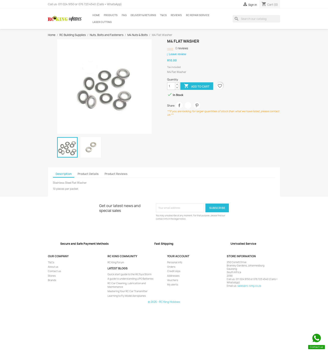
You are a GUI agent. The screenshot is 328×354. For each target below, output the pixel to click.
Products (111, 15)
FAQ (124, 15)
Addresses (173, 276)
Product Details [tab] (88, 174)
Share (179, 105)
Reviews (176, 15)
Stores (52, 276)
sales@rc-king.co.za (249, 286)
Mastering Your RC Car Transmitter (128, 291)
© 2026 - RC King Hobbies (164, 302)
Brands (52, 280)
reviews (181, 48)
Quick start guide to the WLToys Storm (129, 274)
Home (96, 15)
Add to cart (196, 86)
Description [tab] (64, 174)
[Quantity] (171, 86)
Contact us (54, 271)
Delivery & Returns (143, 15)
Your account (178, 256)
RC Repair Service (197, 15)
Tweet (188, 105)
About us (53, 267)
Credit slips (173, 271)
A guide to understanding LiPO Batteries (130, 278)
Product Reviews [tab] (116, 174)
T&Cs (163, 15)
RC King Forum (116, 262)
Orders (171, 267)
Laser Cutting (102, 22)
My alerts (172, 284)
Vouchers (172, 280)
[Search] (256, 19)
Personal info (174, 262)
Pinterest (196, 105)
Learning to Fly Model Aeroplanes (127, 296)
